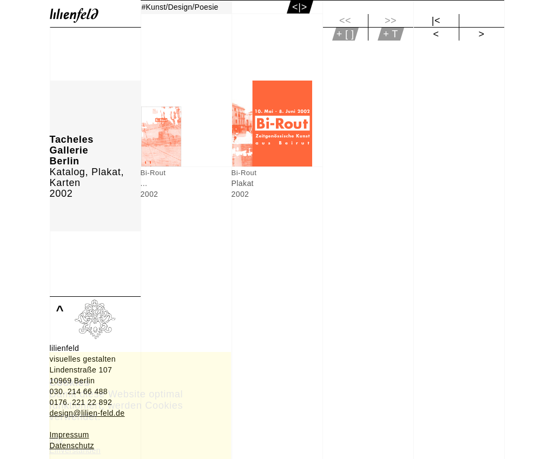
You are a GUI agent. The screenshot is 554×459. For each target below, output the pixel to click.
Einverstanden (75, 450)
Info (56, 439)
